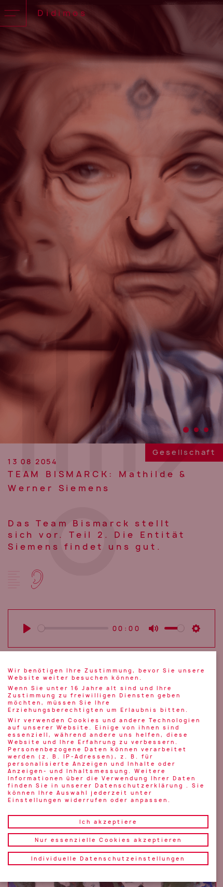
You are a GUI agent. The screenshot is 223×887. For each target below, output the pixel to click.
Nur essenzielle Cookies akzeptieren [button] (108, 839)
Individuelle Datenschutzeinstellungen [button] (108, 858)
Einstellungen (35, 800)
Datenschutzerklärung (139, 785)
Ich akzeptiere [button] (108, 821)
